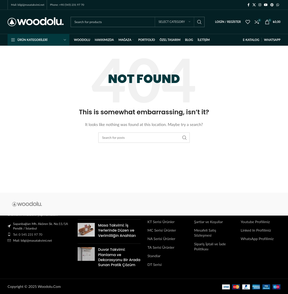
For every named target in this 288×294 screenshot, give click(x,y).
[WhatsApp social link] (277, 5)
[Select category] (174, 22)
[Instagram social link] (260, 5)
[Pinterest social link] (272, 5)
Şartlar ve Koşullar (208, 221)
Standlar (153, 256)
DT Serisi (154, 264)
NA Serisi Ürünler (161, 239)
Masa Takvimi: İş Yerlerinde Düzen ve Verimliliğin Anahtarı (117, 230)
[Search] (138, 22)
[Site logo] (36, 21)
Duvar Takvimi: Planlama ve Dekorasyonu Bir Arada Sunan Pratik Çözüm (119, 257)
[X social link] (254, 5)
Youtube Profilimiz (255, 221)
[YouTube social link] (266, 5)
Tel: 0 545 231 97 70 (27, 234)
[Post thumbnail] (86, 231)
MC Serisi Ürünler (161, 230)
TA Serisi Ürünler (160, 247)
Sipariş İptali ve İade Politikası (210, 246)
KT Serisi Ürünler (161, 221)
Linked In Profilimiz (256, 230)
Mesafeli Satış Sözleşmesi (205, 232)
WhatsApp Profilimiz (257, 239)
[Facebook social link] (248, 5)
